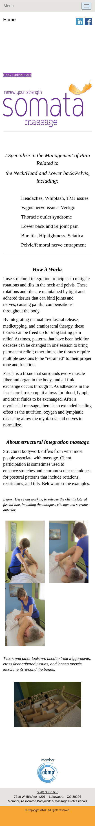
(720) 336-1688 (47, 792)
